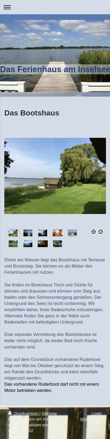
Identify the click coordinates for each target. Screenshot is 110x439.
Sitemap (49, 413)
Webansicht (91, 419)
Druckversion (23, 413)
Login (97, 413)
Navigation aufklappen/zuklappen (55, 7)
